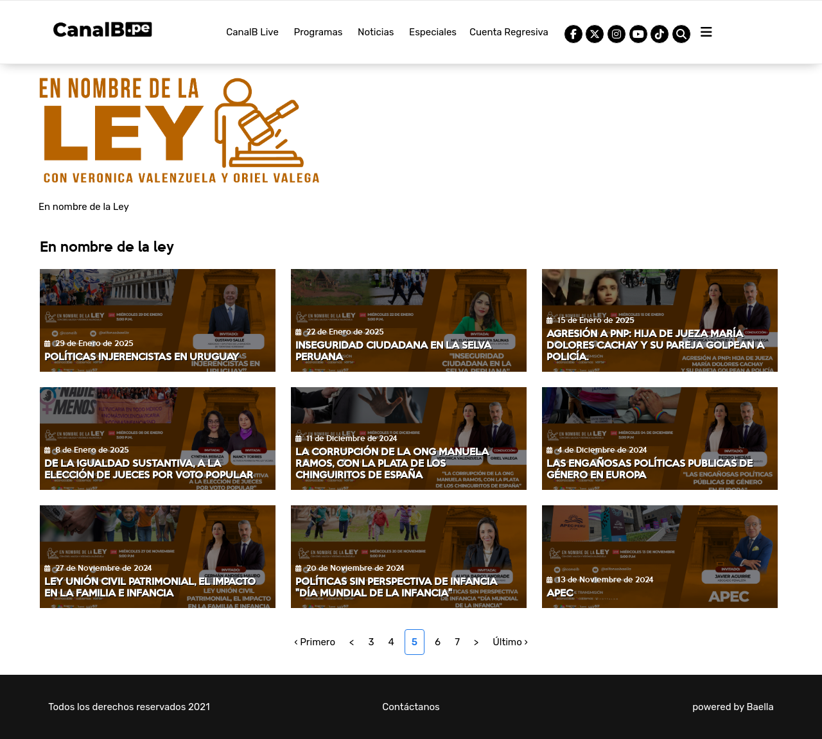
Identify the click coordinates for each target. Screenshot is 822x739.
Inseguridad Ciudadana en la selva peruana (393, 350)
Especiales (433, 32)
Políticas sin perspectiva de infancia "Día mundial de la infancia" (396, 586)
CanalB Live (252, 32)
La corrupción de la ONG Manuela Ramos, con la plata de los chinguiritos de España (392, 462)
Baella (759, 707)
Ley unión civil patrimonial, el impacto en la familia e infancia (150, 586)
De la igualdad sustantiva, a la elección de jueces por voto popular (148, 468)
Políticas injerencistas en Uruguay (141, 356)
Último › (510, 642)
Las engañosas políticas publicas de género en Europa (650, 468)
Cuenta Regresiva (508, 32)
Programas (318, 32)
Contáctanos (411, 707)
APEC (560, 592)
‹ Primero (314, 642)
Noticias (376, 32)
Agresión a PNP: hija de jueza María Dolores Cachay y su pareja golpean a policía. (655, 344)
